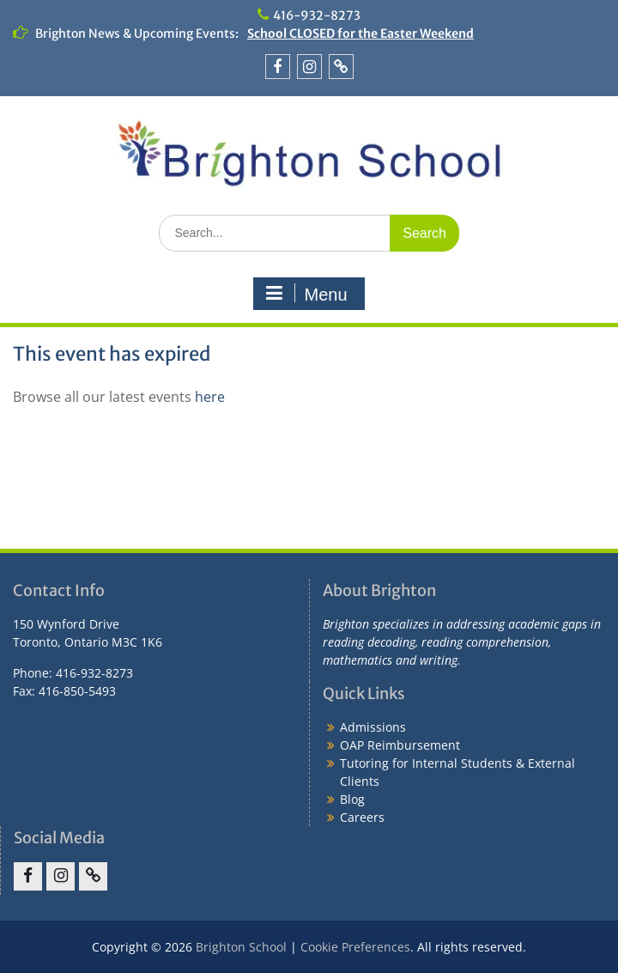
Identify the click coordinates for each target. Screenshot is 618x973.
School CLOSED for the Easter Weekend (360, 33)
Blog (352, 799)
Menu (306, 293)
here (210, 396)
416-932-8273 (316, 15)
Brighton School (241, 947)
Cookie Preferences (355, 947)
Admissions (373, 727)
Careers (362, 817)
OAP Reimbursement (400, 745)
